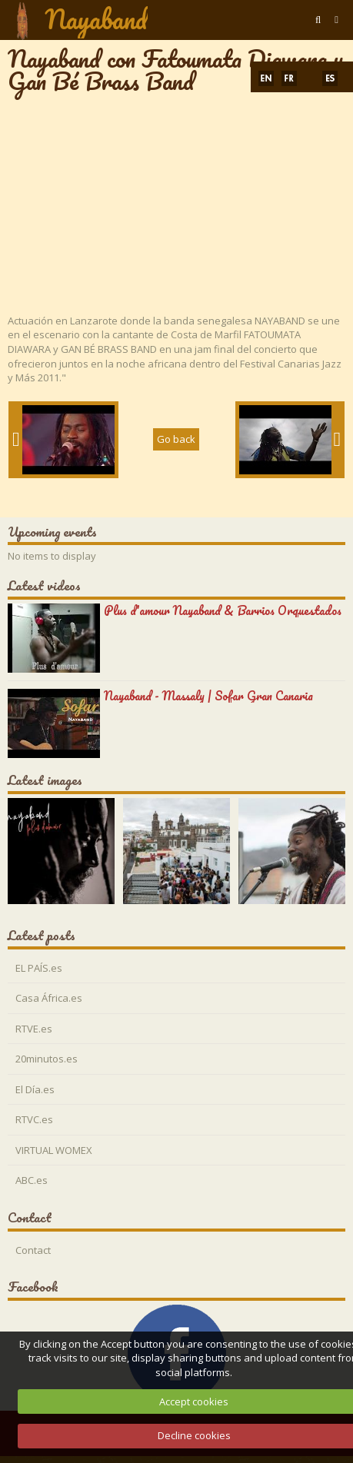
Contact (33, 1250)
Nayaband (96, 19)
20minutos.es (46, 1059)
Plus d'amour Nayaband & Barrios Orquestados (222, 610)
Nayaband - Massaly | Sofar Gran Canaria (208, 695)
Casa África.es (48, 998)
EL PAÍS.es (38, 968)
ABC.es (31, 1180)
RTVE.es (33, 1029)
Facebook (33, 1286)
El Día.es (35, 1089)
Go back (176, 439)
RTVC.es (34, 1119)
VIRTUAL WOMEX (53, 1150)
